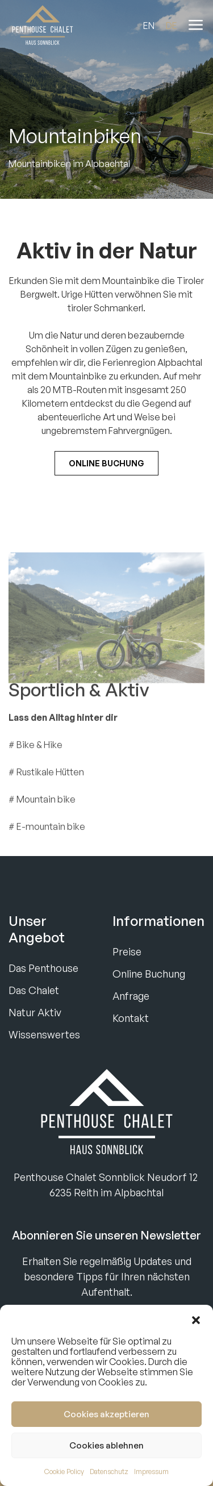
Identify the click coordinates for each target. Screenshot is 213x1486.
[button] (196, 1319)
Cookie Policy (64, 1471)
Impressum (151, 1471)
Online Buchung (106, 463)
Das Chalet (34, 990)
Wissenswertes (44, 1034)
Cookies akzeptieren (106, 1414)
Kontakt (130, 1018)
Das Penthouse (43, 968)
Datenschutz (109, 1471)
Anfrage (130, 996)
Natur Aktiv (35, 1012)
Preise (126, 951)
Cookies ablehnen (106, 1445)
